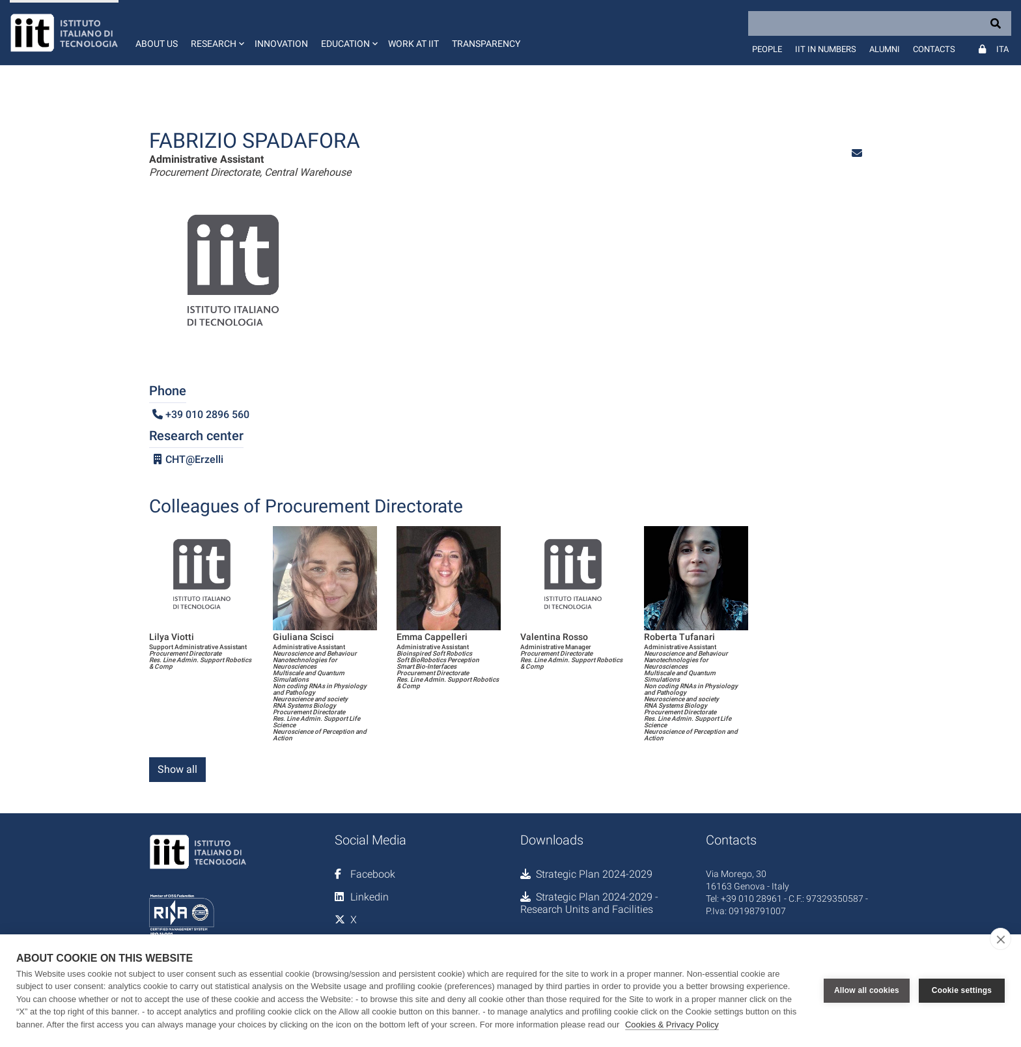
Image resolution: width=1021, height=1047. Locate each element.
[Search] (879, 23)
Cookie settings (962, 990)
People (767, 49)
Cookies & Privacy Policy (672, 1024)
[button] (216, 32)
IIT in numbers (825, 49)
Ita (1002, 49)
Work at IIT (413, 43)
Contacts (934, 49)
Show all (177, 769)
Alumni (884, 49)
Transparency (486, 43)
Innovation (281, 43)
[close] (1000, 939)
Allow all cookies (866, 990)
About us (156, 43)
